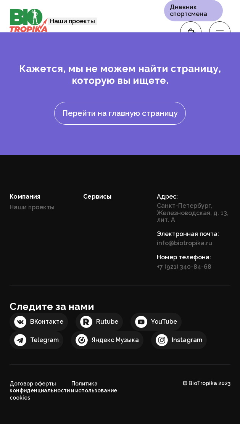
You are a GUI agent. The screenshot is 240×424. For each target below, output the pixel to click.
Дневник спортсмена (188, 11)
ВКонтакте (46, 321)
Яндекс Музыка (115, 340)
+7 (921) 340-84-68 (184, 266)
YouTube (164, 321)
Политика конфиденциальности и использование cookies (63, 391)
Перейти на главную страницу (120, 113)
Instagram (187, 340)
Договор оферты (33, 384)
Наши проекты (72, 21)
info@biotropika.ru (184, 243)
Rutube (107, 321)
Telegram (44, 340)
